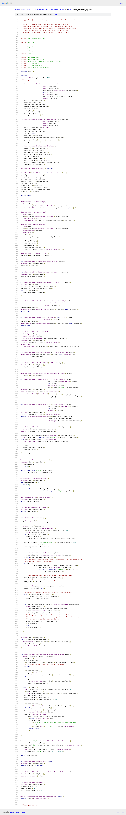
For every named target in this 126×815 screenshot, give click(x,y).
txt (118, 812)
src (23, 9)
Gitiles (12, 812)
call (69, 9)
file (55, 14)
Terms (23, 812)
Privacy (17, 812)
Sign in (122, 3)
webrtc (18, 9)
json (122, 812)
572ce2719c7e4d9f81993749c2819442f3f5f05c (46, 9)
